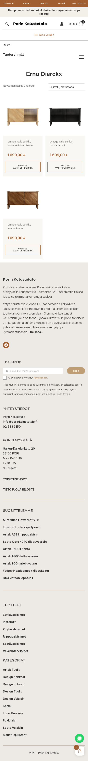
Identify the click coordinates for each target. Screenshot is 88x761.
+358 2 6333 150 (78, 3)
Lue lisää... (36, 332)
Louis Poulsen (13, 713)
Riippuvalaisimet (14, 636)
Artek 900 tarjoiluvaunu (20, 563)
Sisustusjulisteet (15, 735)
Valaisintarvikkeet (15, 651)
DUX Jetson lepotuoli (18, 578)
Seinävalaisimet (14, 644)
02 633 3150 (12, 426)
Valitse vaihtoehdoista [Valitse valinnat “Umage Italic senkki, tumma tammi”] (23, 249)
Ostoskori (8, 3)
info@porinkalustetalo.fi (20, 421)
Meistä (61, 3)
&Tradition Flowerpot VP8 (21, 520)
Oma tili (44, 3)
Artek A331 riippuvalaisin (20, 534)
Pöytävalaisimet (14, 629)
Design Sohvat (13, 684)
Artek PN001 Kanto (16, 549)
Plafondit (9, 622)
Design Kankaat (14, 677)
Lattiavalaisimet (14, 615)
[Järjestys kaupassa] (66, 87)
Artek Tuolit (11, 669)
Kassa (26, 3)
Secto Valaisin (13, 727)
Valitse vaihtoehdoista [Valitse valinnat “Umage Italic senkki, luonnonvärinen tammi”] (23, 166)
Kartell (7, 706)
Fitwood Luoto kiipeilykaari (22, 527)
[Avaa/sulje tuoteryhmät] (81, 57)
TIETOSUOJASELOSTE (18, 489)
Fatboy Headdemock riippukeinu (26, 570)
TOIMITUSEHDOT (15, 479)
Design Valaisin (14, 698)
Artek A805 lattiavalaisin (20, 556)
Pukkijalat (9, 720)
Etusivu (7, 45)
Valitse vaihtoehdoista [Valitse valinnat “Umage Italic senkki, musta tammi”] (65, 166)
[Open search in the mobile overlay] (6, 24)
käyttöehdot (40, 377)
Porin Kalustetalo (30, 24)
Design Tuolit (12, 691)
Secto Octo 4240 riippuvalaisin (25, 541)
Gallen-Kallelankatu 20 (19, 448)
